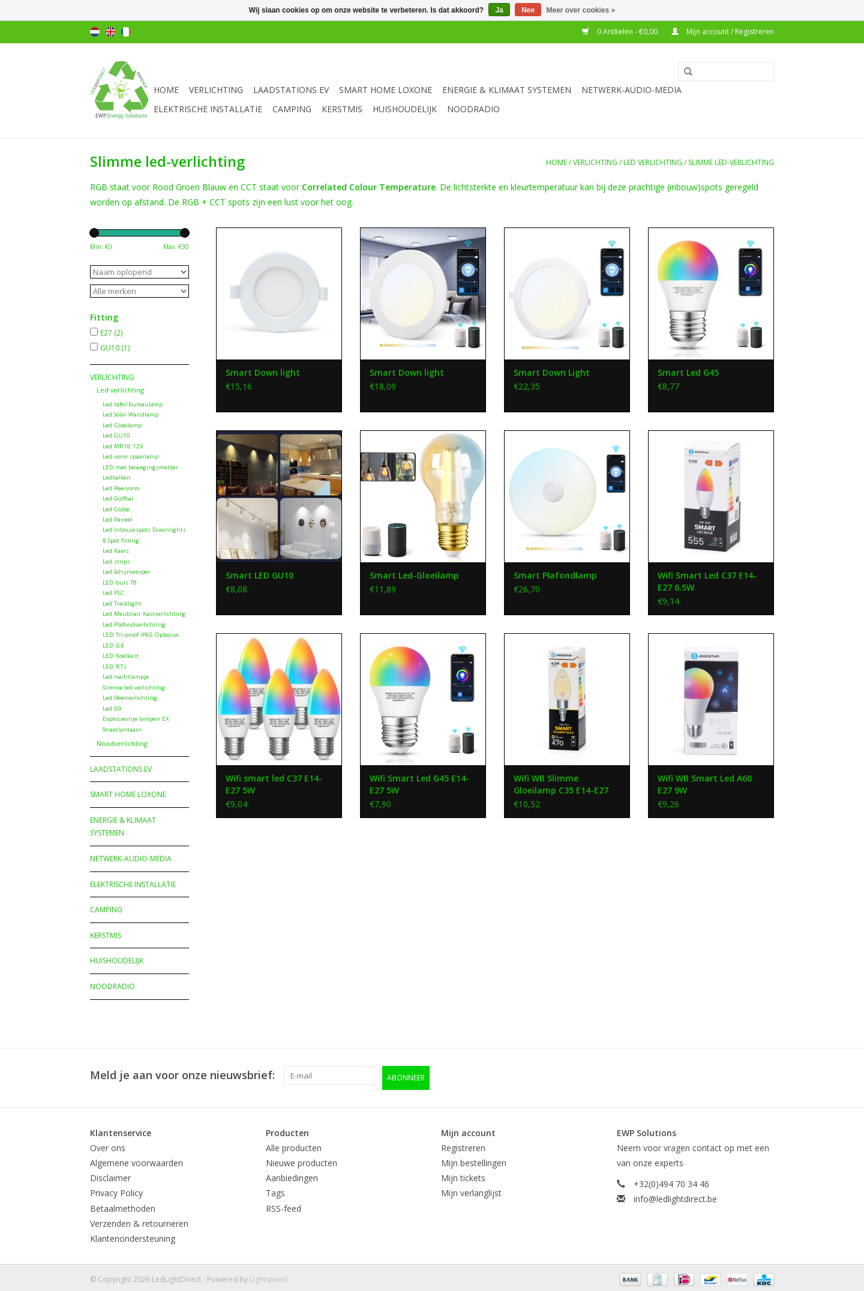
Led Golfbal (118, 498)
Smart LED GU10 (259, 575)
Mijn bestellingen (473, 1158)
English (110, 32)
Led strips (116, 561)
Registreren (463, 1143)
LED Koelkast (121, 656)
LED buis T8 (120, 582)
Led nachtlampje (126, 677)
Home (166, 89)
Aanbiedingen (292, 1173)
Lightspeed (268, 1275)
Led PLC (113, 593)
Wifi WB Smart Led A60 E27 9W (705, 784)
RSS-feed (283, 1204)
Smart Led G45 (688, 372)
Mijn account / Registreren (722, 31)
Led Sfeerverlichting (130, 698)
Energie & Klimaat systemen (506, 89)
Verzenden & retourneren (139, 1219)
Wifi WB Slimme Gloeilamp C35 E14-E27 (561, 784)
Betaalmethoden (122, 1204)
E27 (111, 333)
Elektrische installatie (208, 109)
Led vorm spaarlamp (130, 456)
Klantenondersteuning (132, 1234)
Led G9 (112, 708)
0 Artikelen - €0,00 (620, 31)
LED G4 (113, 645)
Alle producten (294, 1143)
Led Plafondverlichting (134, 624)
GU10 (115, 348)
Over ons (107, 1143)
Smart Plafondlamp (555, 575)
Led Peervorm (121, 488)
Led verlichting (652, 162)
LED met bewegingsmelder (140, 467)
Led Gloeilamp (122, 425)
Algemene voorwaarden (136, 1158)
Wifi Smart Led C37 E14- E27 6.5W (707, 581)
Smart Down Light (552, 372)
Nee (528, 10)
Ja (499, 10)
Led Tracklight (122, 603)
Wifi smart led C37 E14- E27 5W (274, 784)
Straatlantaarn (122, 729)
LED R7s (115, 666)
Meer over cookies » (581, 10)
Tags (275, 1188)
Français (126, 32)
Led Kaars (116, 551)
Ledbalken (117, 477)
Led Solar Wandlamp (130, 414)
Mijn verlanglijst (471, 1188)
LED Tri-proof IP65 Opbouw (141, 635)
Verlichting (216, 89)
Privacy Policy (116, 1188)
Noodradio (473, 109)
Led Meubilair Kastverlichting (144, 614)
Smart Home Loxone (385, 89)
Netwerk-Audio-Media (631, 89)
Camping (291, 109)
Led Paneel (118, 519)
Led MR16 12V (123, 446)
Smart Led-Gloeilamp (414, 575)
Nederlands (95, 32)
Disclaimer (110, 1173)
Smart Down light (263, 372)
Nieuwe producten (301, 1158)
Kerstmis (342, 109)
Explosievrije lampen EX (136, 719)
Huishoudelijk (405, 109)
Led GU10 (116, 435)
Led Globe (116, 509)
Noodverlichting (122, 743)
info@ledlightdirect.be (675, 1194)
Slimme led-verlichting (731, 162)
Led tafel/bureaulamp (133, 404)
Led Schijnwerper (126, 572)
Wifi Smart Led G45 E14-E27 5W (419, 784)
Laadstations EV (291, 89)
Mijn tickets (463, 1173)
